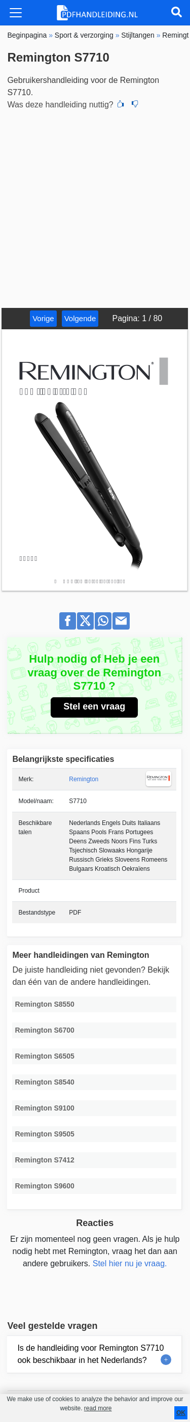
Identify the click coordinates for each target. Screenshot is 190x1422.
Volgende (80, 318)
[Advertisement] (95, 207)
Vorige (43, 318)
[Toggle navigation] (15, 12)
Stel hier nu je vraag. (130, 1263)
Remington (83, 779)
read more (98, 1408)
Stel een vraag (94, 706)
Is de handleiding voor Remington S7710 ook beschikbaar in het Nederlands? (90, 1354)
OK (180, 1412)
